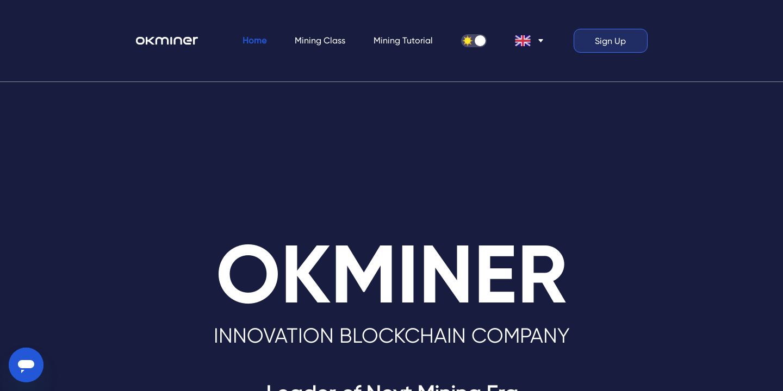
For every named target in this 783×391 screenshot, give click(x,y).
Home (254, 40)
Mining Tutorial (403, 40)
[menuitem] (254, 40)
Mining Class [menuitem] (320, 40)
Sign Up (610, 41)
